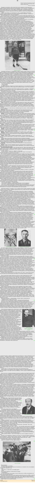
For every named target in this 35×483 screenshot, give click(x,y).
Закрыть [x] (33, 480)
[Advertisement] (17, 348)
